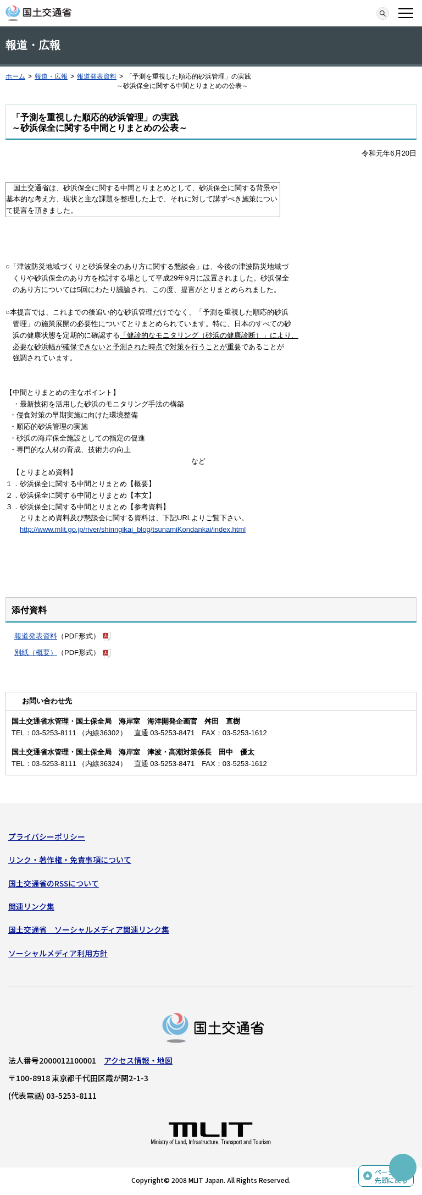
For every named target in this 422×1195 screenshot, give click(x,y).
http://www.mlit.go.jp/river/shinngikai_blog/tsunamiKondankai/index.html (133, 529)
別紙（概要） (35, 652)
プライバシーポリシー (46, 836)
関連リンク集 (31, 906)
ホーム (15, 76)
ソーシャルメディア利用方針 (58, 953)
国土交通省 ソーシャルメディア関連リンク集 (88, 929)
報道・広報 (51, 76)
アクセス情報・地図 (138, 1060)
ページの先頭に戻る (391, 1176)
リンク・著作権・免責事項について (69, 859)
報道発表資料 (96, 76)
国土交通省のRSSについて (53, 883)
